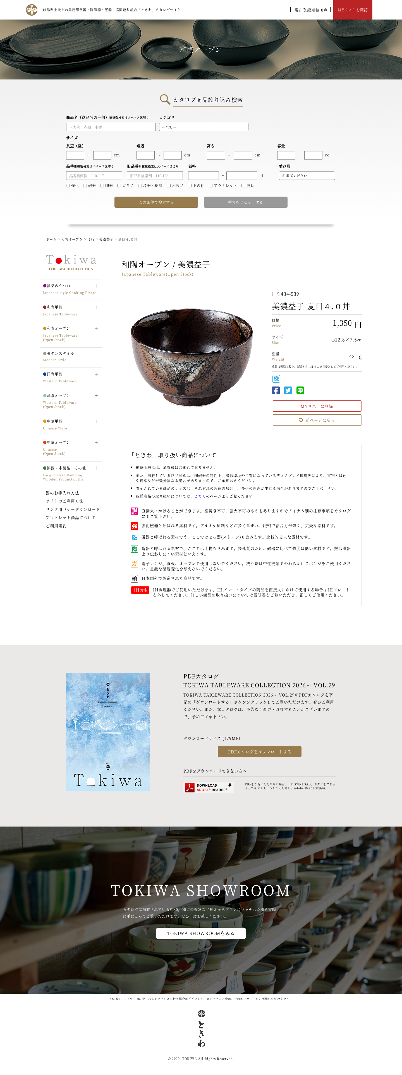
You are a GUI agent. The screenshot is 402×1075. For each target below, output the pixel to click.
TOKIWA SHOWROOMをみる (201, 933)
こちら (200, 496)
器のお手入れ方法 (62, 493)
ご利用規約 (56, 525)
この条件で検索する (156, 202)
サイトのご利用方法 (64, 501)
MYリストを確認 (353, 9)
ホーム (51, 239)
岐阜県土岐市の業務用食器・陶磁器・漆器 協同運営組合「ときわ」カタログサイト (112, 9)
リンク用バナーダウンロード (73, 509)
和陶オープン (72, 239)
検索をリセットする (245, 202)
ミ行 (91, 239)
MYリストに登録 (317, 406)
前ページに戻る (317, 420)
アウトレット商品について (71, 517)
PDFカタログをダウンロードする (259, 751)
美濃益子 (107, 239)
